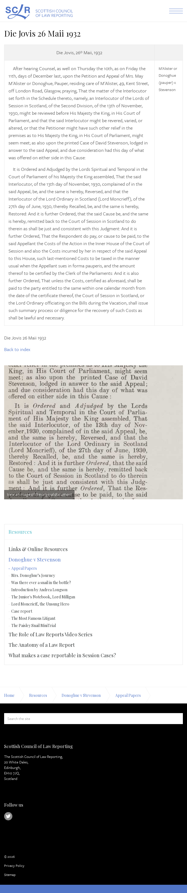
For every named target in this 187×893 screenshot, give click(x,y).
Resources (20, 531)
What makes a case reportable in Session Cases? (62, 655)
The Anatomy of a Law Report (42, 645)
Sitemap (10, 874)
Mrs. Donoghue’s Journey (33, 575)
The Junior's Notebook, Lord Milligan (43, 596)
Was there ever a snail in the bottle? (41, 582)
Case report (21, 611)
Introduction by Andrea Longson (39, 589)
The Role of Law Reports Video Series (50, 634)
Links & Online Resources (38, 549)
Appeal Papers (24, 568)
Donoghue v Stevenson (35, 559)
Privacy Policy (14, 865)
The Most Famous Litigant (33, 618)
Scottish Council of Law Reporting (38, 12)
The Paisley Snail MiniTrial (33, 625)
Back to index (17, 349)
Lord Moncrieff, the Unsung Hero (40, 604)
